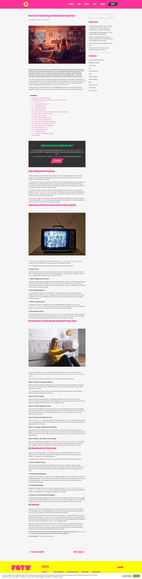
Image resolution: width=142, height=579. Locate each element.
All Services (44, 572)
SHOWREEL (71, 4)
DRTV (90, 74)
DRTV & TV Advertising (58, 572)
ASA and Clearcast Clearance (97, 60)
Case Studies (92, 65)
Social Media (92, 87)
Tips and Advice (93, 90)
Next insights (79, 552)
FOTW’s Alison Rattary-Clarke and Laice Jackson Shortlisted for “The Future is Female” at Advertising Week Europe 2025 (101, 38)
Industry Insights (40, 19)
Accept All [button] (136, 575)
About (94, 4)
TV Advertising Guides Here (46, 536)
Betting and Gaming (94, 62)
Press (90, 82)
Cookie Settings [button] (127, 576)
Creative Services (93, 71)
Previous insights (36, 552)
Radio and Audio (93, 85)
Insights (102, 4)
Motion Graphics (93, 79)
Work (79, 4)
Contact (113, 4)
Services (86, 4)
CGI (90, 68)
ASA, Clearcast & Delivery (72, 572)
